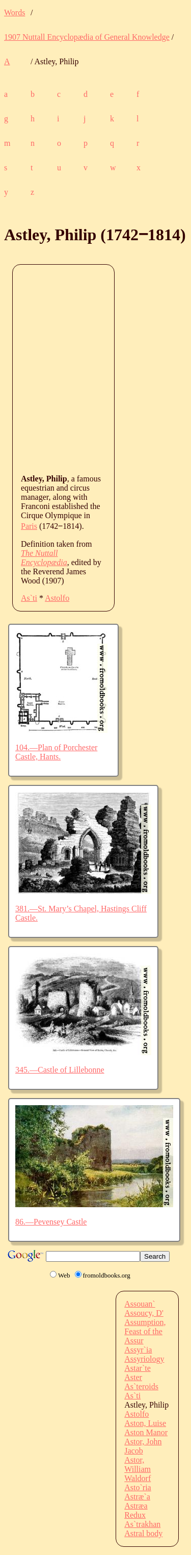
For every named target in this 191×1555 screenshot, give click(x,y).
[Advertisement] (95, 368)
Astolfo (57, 598)
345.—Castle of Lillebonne (59, 1069)
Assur (133, 1340)
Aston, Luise (145, 1423)
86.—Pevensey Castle (51, 1221)
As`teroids (141, 1386)
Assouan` (139, 1303)
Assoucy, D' (143, 1313)
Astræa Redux (135, 1510)
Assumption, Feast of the (145, 1327)
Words (14, 12)
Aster (133, 1377)
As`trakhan (142, 1524)
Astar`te (137, 1368)
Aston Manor (146, 1432)
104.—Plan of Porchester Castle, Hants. (56, 752)
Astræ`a (137, 1496)
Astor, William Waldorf (137, 1469)
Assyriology (144, 1359)
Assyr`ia (138, 1349)
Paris (29, 526)
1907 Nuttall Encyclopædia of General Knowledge (87, 37)
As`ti (29, 598)
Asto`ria (137, 1487)
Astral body (143, 1533)
